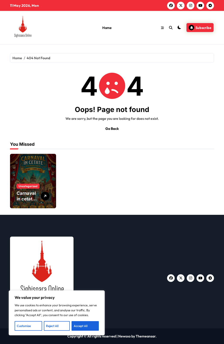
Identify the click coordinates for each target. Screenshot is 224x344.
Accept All (80, 326)
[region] (57, 312)
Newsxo (124, 336)
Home (106, 27)
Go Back (112, 128)
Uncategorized (28, 186)
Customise (24, 326)
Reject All (52, 326)
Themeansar (146, 336)
